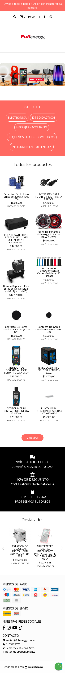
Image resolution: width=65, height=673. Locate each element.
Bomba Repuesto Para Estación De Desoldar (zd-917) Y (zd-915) (16, 289)
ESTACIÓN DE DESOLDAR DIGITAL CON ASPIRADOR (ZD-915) (20, 551)
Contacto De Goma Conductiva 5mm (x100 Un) (16, 329)
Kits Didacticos (43, 117)
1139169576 (11, 644)
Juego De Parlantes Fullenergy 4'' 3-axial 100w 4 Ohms (48, 234)
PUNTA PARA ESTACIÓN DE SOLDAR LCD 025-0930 (49, 411)
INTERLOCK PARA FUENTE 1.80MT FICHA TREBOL (48, 196)
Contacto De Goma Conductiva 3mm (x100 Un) (49, 329)
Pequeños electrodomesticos (32, 137)
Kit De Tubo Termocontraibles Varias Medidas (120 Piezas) (48, 272)
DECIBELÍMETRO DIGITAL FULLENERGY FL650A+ (16, 411)
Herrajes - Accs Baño (31, 127)
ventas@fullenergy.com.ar (19, 640)
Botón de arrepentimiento (19, 651)
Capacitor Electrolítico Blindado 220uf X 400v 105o (16, 196)
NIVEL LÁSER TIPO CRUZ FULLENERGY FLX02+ (49, 370)
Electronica (17, 117)
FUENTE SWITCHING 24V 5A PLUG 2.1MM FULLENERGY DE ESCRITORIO (16, 238)
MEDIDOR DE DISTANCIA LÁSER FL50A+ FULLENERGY (16, 370)
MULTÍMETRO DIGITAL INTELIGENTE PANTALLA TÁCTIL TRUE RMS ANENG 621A (45, 552)
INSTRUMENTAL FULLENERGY (32, 147)
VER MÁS (32, 438)
